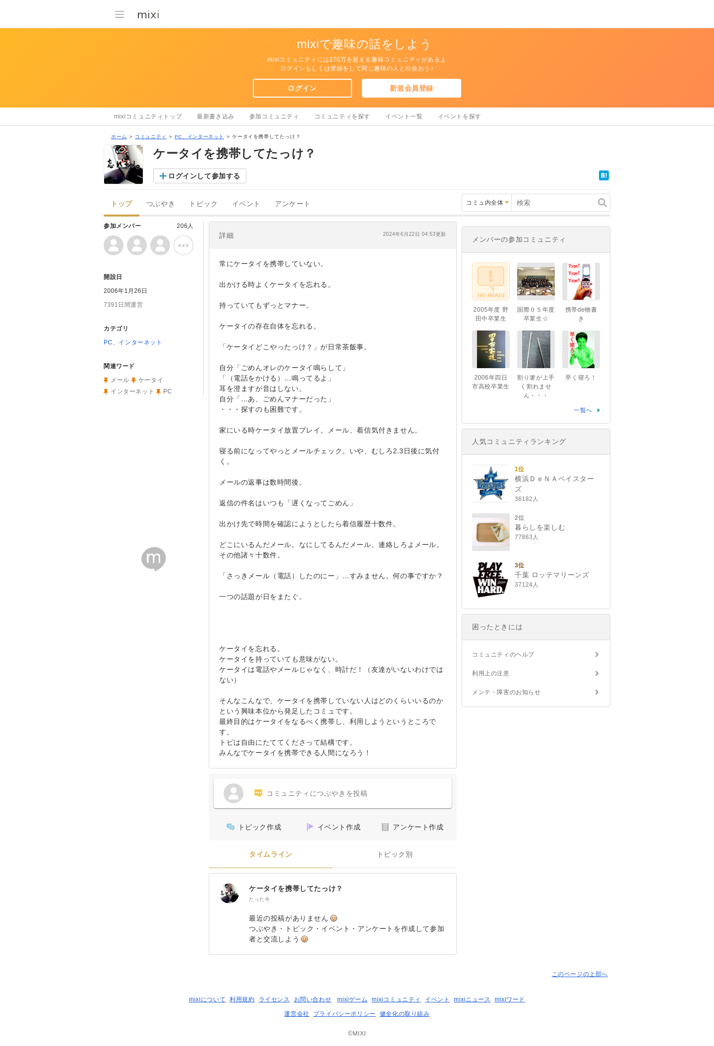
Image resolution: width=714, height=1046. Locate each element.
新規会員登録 (411, 88)
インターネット (132, 391)
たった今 (259, 899)
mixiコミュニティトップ (148, 116)
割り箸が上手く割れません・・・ (536, 386)
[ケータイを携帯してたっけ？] (229, 893)
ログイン (302, 88)
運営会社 (296, 1013)
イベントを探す (459, 116)
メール (120, 380)
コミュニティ (151, 136)
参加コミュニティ (274, 116)
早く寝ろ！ (580, 377)
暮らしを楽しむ (540, 527)
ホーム (119, 136)
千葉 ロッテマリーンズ (552, 575)
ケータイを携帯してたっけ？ (296, 888)
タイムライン (271, 854)
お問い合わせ (313, 999)
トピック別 (395, 854)
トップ (121, 204)
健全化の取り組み (405, 1013)
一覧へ (583, 410)
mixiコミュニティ (396, 999)
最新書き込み (216, 116)
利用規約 (242, 999)
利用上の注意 (491, 673)
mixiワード (509, 999)
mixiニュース (472, 999)
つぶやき (160, 204)
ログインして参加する (204, 176)
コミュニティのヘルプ (503, 654)
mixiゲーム (352, 999)
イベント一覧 (404, 116)
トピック (203, 204)
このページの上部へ (580, 974)
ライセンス (274, 999)
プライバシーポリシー (344, 1013)
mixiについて (207, 999)
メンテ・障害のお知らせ (506, 692)
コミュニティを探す (342, 116)
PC (167, 391)
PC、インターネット (199, 136)
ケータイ (150, 380)
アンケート (293, 204)
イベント (246, 204)
